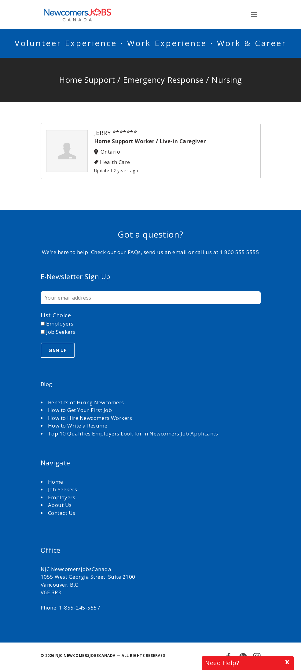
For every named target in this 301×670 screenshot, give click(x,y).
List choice (56, 315)
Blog (46, 384)
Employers (61, 497)
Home (56, 481)
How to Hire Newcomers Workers (90, 417)
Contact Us (61, 512)
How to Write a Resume (78, 425)
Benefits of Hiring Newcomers (86, 402)
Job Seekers (62, 489)
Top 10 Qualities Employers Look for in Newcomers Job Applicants (133, 433)
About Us (60, 504)
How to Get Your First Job (80, 409)
